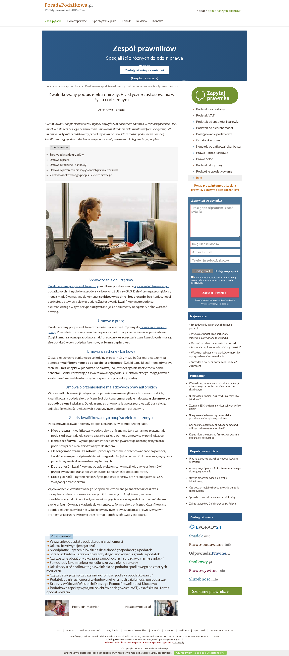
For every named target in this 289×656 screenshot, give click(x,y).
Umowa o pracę (60, 159)
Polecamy (197, 375)
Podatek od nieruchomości (214, 128)
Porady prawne (77, 21)
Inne (199, 177)
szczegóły (178, 642)
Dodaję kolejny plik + (226, 271)
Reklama (141, 21)
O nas (58, 630)
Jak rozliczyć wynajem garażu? (72, 546)
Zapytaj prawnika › (215, 95)
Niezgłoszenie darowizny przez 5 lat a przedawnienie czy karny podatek (210, 417)
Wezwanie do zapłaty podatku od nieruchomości (86, 541)
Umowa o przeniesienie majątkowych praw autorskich (84, 170)
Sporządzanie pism (104, 21)
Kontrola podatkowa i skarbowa (218, 146)
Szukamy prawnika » (210, 591)
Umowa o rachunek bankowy (68, 165)
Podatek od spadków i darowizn (218, 121)
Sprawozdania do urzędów (67, 154)
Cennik (126, 21)
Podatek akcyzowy (209, 165)
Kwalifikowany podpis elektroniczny (73, 286)
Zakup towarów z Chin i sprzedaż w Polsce (212, 503)
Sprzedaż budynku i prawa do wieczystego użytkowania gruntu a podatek (105, 554)
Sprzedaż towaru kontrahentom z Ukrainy (212, 497)
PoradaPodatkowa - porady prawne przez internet (74, 6)
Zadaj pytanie (53, 21)
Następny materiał (138, 606)
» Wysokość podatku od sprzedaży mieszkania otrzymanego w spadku (209, 335)
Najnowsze (198, 316)
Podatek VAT (205, 115)
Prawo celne (204, 159)
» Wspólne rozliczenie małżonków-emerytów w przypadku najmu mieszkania (214, 354)
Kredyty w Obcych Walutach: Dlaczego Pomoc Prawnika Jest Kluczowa (103, 583)
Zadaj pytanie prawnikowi (144, 70)
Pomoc (70, 630)
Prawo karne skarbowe (212, 152)
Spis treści (199, 630)
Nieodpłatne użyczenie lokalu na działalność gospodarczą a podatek (101, 550)
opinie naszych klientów (218, 10)
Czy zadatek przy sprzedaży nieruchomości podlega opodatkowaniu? (101, 575)
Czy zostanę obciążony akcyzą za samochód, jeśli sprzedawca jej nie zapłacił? (107, 558)
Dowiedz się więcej (162, 652)
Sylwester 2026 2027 (222, 630)
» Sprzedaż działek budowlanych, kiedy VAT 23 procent (214, 363)
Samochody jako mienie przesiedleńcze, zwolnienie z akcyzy (94, 562)
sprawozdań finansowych (151, 286)
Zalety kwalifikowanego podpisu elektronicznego (81, 175)
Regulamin (210, 277)
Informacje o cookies (135, 630)
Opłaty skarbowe (208, 140)
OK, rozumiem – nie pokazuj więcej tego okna (200, 652)
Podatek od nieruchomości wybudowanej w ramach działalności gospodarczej (108, 579)
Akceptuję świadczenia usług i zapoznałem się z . (213, 280)
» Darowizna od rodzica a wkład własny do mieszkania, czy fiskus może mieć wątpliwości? (215, 345)
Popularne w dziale (204, 451)
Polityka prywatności (90, 630)
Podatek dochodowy (210, 109)
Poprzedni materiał (85, 606)
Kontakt (157, 21)
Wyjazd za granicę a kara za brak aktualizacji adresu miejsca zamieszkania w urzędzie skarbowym (214, 386)
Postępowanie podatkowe (214, 134)
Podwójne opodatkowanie (214, 171)
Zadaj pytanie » (201, 517)
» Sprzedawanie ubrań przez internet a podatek (210, 326)
